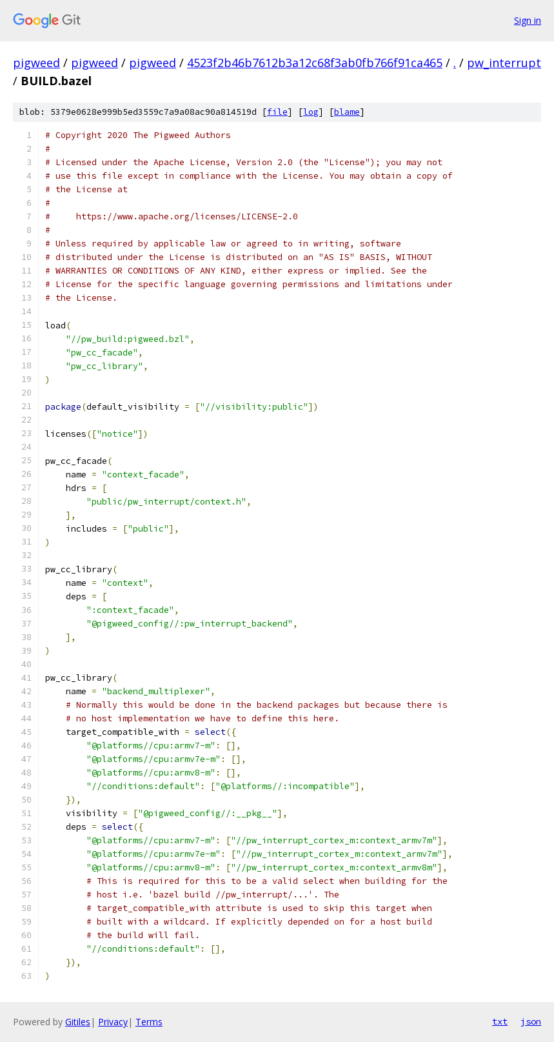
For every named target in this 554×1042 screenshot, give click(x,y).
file (277, 111)
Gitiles (77, 1022)
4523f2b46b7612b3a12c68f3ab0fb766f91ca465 (314, 62)
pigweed (36, 62)
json (530, 1021)
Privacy (113, 1022)
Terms (149, 1022)
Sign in (527, 20)
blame (347, 111)
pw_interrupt (504, 62)
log (311, 111)
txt (500, 1021)
